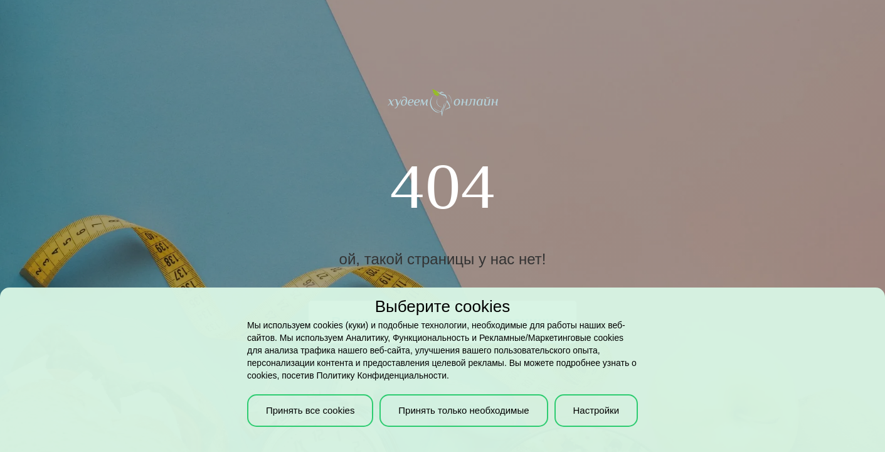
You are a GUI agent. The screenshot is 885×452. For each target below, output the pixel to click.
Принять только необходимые (463, 410)
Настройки (596, 410)
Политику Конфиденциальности (382, 375)
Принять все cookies (310, 410)
